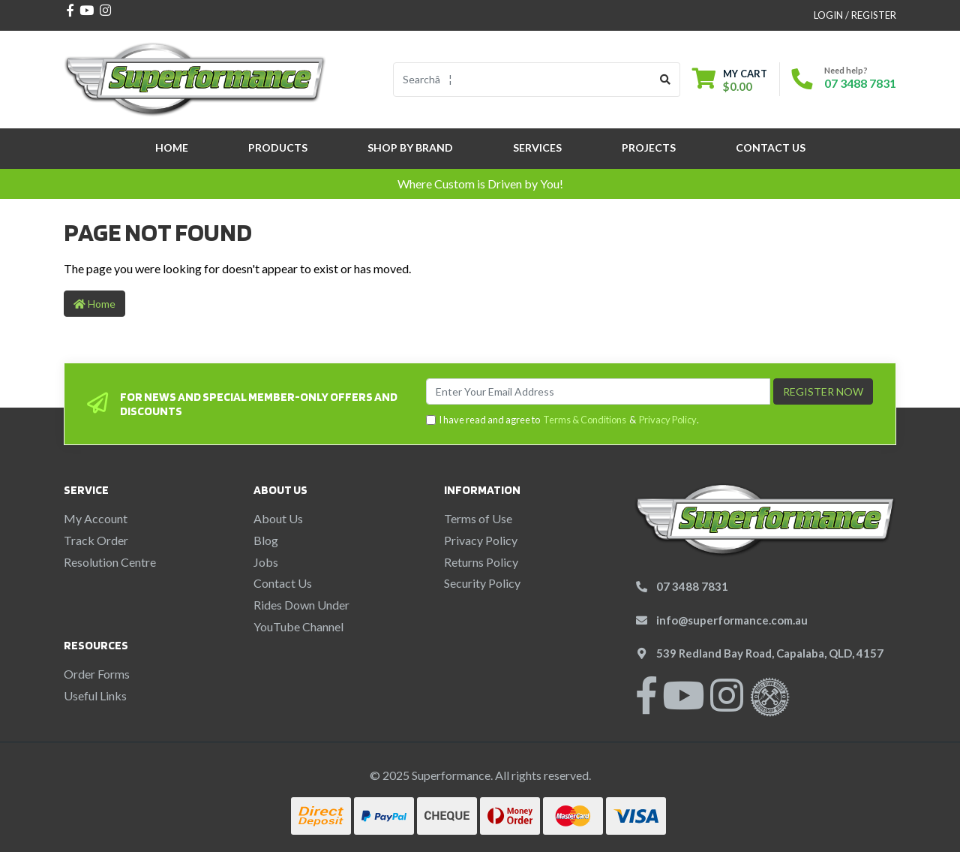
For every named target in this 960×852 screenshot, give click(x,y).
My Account (96, 518)
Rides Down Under (302, 605)
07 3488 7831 (860, 83)
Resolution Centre (110, 562)
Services (537, 147)
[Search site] (665, 79)
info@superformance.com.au (732, 620)
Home (171, 147)
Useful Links (95, 695)
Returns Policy (481, 562)
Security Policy (482, 583)
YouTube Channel (299, 626)
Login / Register (855, 15)
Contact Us (771, 147)
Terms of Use (478, 518)
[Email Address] (598, 391)
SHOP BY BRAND (410, 147)
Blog (266, 540)
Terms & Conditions (584, 420)
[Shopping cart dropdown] (730, 80)
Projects (649, 147)
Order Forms (97, 674)
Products (278, 147)
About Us (278, 518)
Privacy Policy (668, 420)
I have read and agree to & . (562, 420)
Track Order (96, 540)
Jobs (266, 562)
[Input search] (522, 79)
